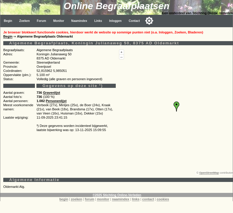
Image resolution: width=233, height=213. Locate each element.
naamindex (120, 199)
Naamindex (79, 20)
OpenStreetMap (209, 172)
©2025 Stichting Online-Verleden (117, 195)
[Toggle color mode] (149, 21)
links (136, 199)
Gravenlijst (51, 92)
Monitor (58, 20)
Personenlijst (56, 101)
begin (64, 199)
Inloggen (115, 20)
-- (121, 57)
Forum (41, 20)
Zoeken (24, 20)
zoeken (76, 199)
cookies (163, 199)
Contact (134, 20)
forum (89, 199)
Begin (8, 20)
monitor (103, 199)
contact (148, 199)
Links (98, 20)
